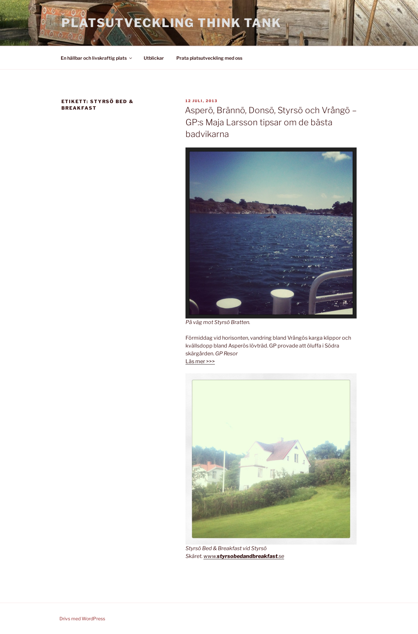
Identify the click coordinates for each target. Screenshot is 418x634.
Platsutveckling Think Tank (171, 23)
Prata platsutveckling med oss (209, 58)
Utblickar (154, 58)
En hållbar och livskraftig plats (97, 58)
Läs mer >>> (200, 361)
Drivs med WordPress (82, 618)
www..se (243, 556)
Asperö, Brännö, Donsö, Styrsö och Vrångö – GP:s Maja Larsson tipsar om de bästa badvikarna (271, 122)
